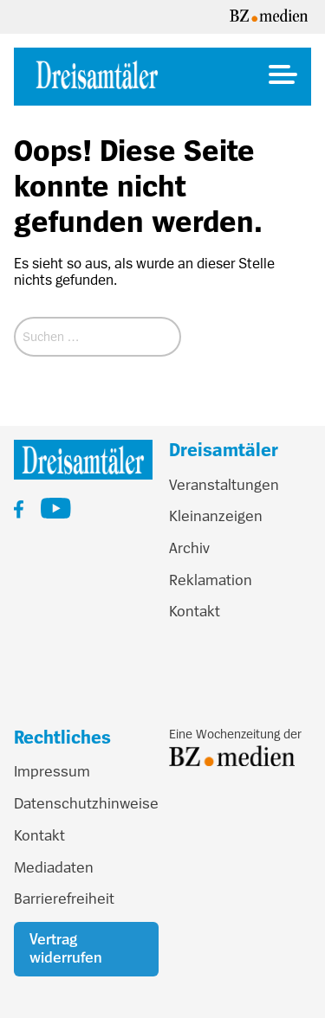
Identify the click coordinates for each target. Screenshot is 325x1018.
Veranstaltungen (224, 484)
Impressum (52, 771)
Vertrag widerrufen (65, 949)
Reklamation (210, 580)
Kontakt (194, 611)
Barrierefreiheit (64, 898)
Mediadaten (54, 867)
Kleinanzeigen (216, 516)
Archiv (189, 548)
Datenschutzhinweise (86, 803)
